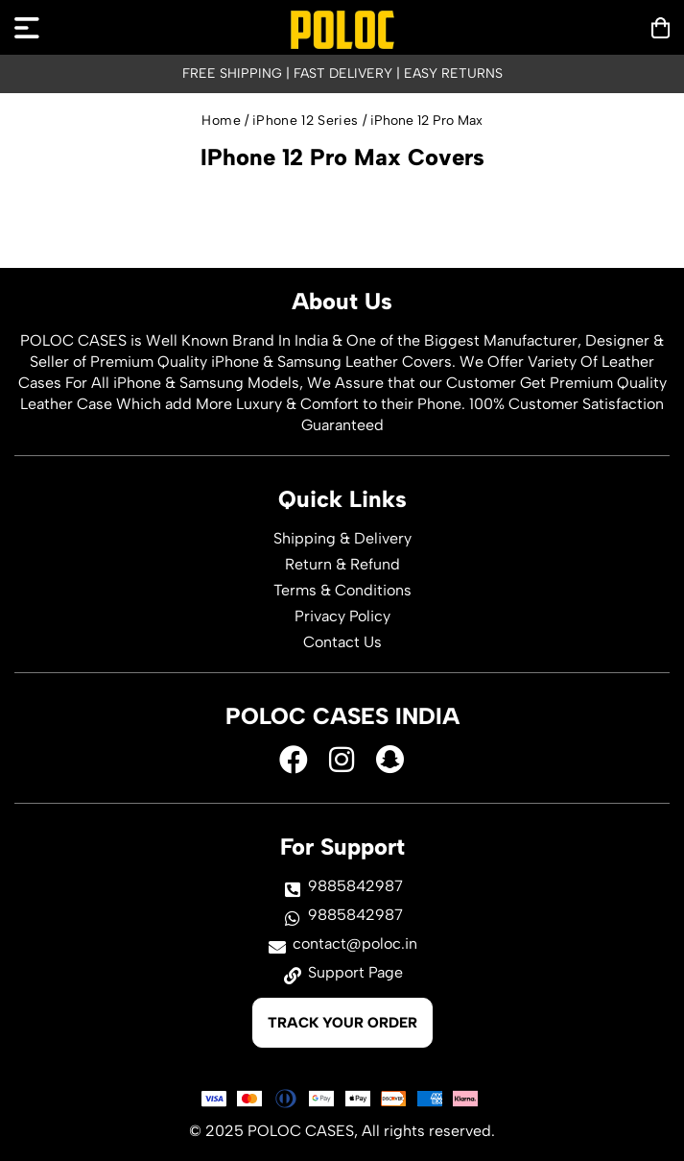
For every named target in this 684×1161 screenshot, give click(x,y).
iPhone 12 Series (305, 120)
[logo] (342, 30)
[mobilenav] (26, 27)
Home (220, 120)
